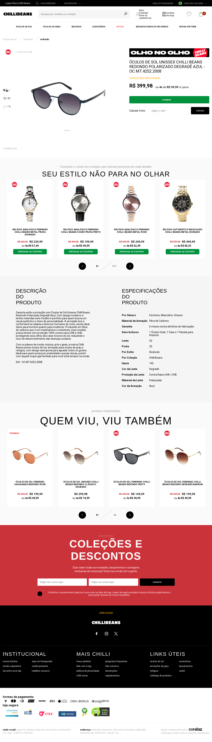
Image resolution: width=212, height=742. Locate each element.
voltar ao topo (106, 612)
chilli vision (82, 675)
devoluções (111, 671)
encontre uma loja (12, 671)
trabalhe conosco (41, 671)
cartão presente (40, 666)
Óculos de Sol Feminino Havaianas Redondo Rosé (30, 483)
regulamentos (112, 675)
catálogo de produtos (161, 675)
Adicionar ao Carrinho (30, 251)
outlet (182, 671)
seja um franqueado (163, 3)
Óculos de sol (24, 27)
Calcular (200, 110)
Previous (82, 266)
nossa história (10, 661)
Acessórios (98, 27)
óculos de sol (157, 661)
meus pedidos (83, 661)
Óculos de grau (52, 27)
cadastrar (157, 582)
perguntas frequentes (116, 661)
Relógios (76, 27)
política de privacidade (87, 671)
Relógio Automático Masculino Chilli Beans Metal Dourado (182, 230)
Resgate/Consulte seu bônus (152, 27)
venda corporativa (12, 666)
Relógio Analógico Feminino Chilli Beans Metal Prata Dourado (30, 232)
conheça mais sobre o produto (144, 78)
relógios (154, 671)
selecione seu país (191, 3)
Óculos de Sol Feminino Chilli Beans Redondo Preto (131, 483)
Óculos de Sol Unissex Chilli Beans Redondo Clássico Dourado (81, 484)
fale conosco (112, 666)
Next (130, 266)
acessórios (185, 661)
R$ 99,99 (172, 87)
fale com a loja (83, 666)
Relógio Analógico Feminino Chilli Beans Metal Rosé (131, 230)
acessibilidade (48, 3)
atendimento (70, 3)
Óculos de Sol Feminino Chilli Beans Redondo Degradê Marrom (182, 483)
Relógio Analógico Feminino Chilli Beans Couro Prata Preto (81, 230)
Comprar (166, 99)
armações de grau (159, 666)
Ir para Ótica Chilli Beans (17, 3)
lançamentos (186, 666)
